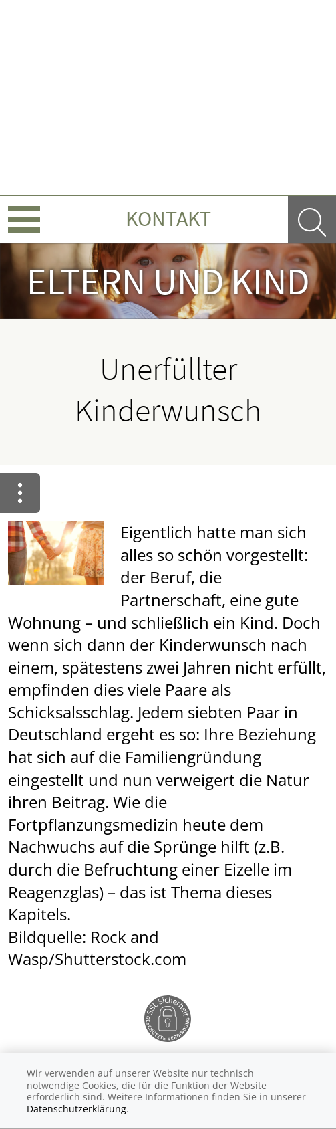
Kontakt (168, 218)
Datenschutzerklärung (76, 1108)
